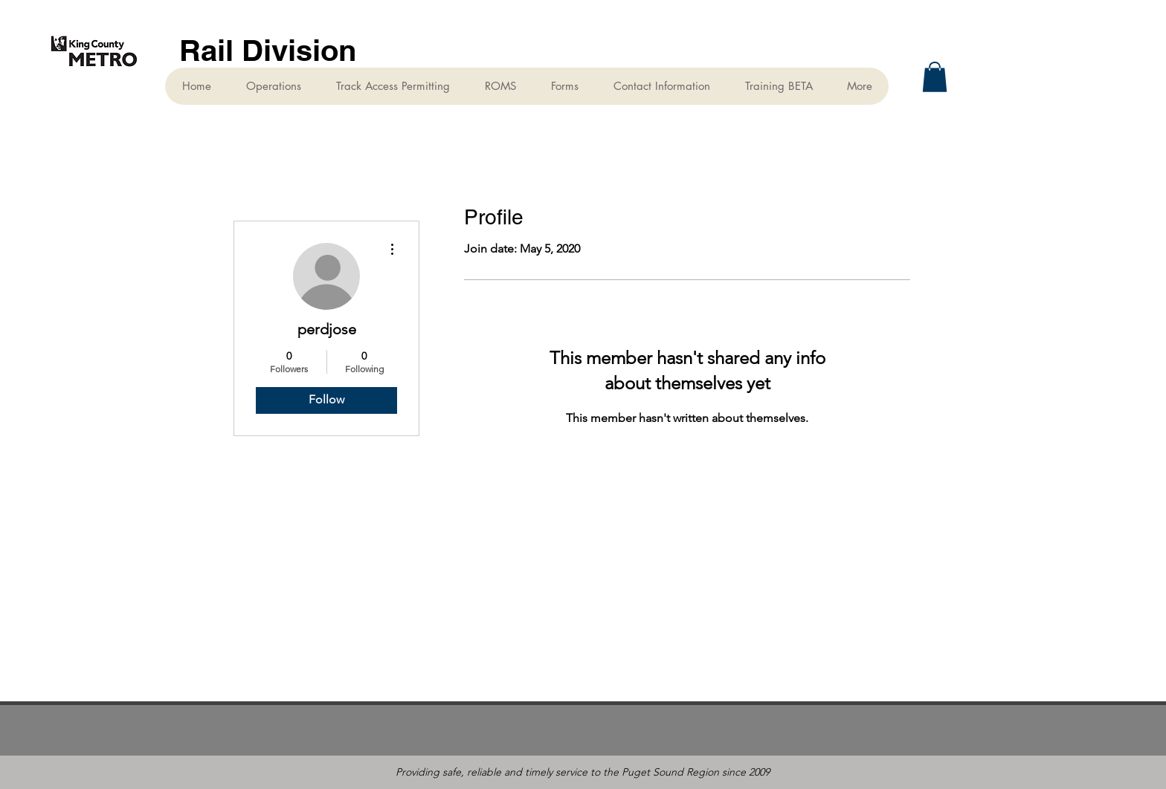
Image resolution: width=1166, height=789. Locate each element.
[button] (934, 77)
